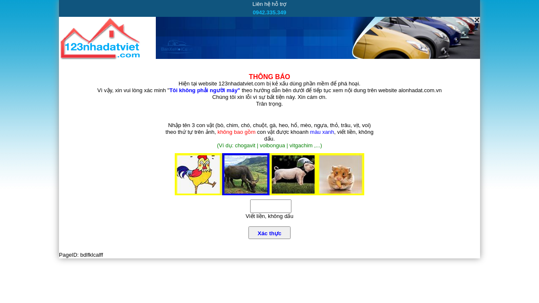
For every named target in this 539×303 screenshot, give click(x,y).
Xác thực (269, 233)
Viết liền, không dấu (269, 216)
